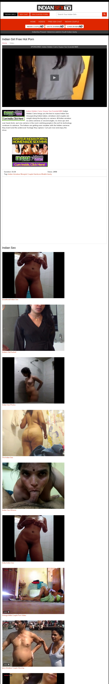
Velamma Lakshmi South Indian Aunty (62, 32)
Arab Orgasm (91, 662)
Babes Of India (78, 662)
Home (33, 22)
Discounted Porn (40, 14)
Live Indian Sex (61, 665)
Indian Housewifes (64, 662)
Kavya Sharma (55, 26)
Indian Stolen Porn (48, 662)
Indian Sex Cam (18, 662)
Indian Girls (10, 14)
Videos (41, 22)
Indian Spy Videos (33, 662)
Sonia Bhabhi (74, 26)
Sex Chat (24, 14)
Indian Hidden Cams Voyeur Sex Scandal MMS (60, 47)
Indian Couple (72, 22)
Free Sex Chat (55, 22)
